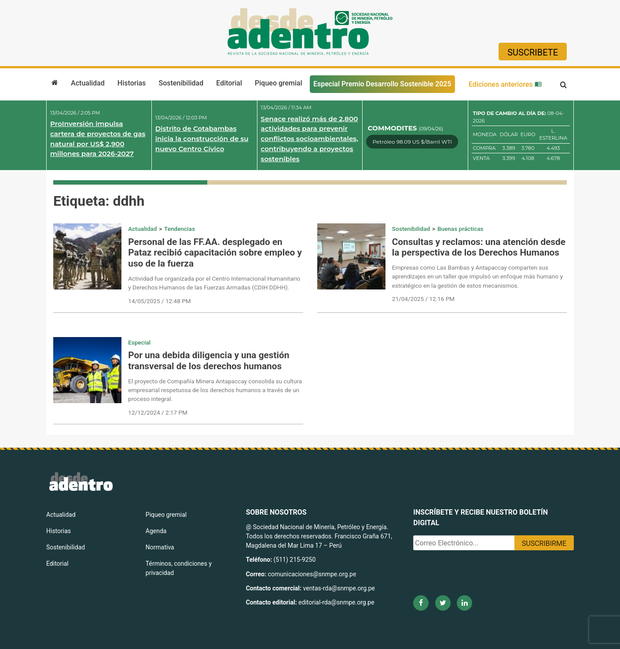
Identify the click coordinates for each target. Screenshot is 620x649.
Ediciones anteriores (505, 84)
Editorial (229, 83)
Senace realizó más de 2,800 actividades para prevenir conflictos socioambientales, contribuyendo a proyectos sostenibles (309, 139)
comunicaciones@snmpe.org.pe (313, 574)
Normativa (160, 547)
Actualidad (88, 83)
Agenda (156, 530)
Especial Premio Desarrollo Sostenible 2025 (382, 84)
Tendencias (179, 228)
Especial (139, 342)
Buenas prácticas (460, 228)
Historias (131, 83)
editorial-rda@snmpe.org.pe (336, 602)
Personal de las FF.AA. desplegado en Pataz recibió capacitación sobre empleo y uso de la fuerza (215, 253)
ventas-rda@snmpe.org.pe (339, 588)
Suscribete (532, 52)
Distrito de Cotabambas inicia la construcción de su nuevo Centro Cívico (202, 138)
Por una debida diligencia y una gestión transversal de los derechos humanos (208, 360)
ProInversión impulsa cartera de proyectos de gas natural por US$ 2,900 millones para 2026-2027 (97, 138)
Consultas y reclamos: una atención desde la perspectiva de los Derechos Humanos (478, 247)
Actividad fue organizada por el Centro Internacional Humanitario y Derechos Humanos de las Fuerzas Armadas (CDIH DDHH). (214, 283)
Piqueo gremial (278, 83)
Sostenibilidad (180, 83)
